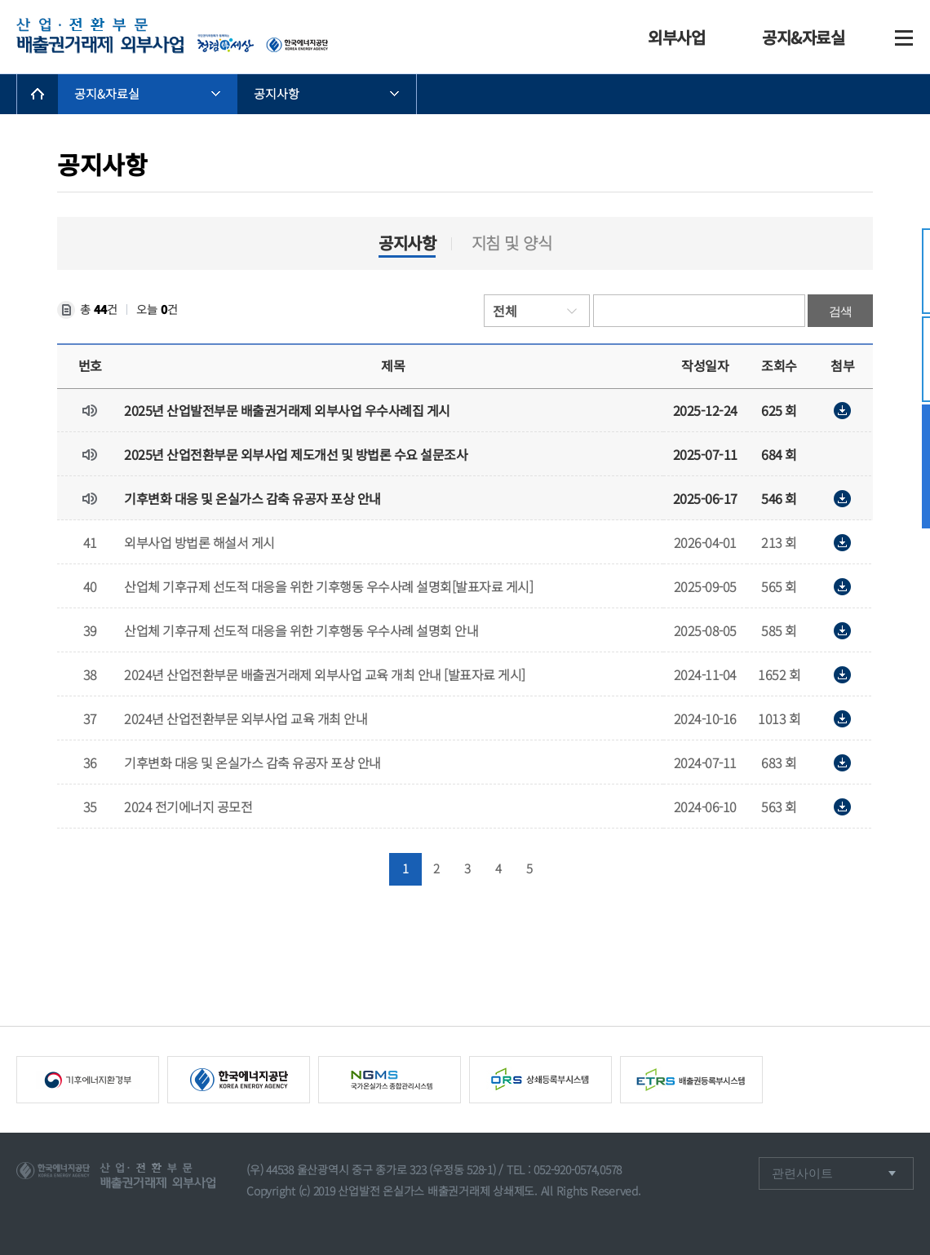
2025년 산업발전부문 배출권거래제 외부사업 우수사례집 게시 (287, 410)
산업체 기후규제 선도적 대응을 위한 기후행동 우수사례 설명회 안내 (301, 630)
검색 (840, 311)
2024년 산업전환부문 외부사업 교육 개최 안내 (245, 718)
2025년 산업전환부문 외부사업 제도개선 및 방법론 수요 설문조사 (295, 454)
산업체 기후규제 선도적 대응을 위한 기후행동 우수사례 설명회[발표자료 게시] (328, 586)
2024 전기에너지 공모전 (188, 806)
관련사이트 (804, 1173)
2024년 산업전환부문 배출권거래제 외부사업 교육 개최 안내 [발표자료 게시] (324, 674)
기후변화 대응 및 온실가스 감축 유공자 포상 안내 (252, 498)
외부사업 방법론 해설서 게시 (199, 542)
